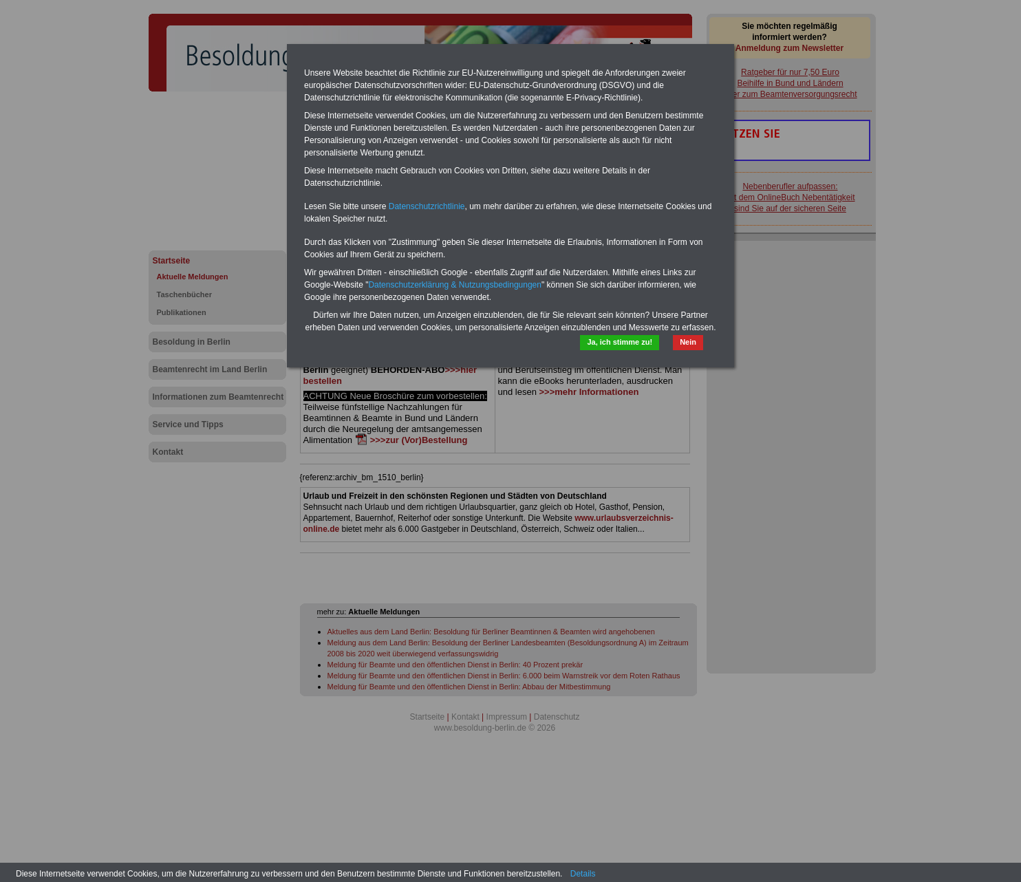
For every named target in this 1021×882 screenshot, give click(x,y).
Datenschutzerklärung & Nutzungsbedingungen (454, 285)
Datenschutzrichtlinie (427, 206)
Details (583, 874)
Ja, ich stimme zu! (619, 342)
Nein (688, 342)
